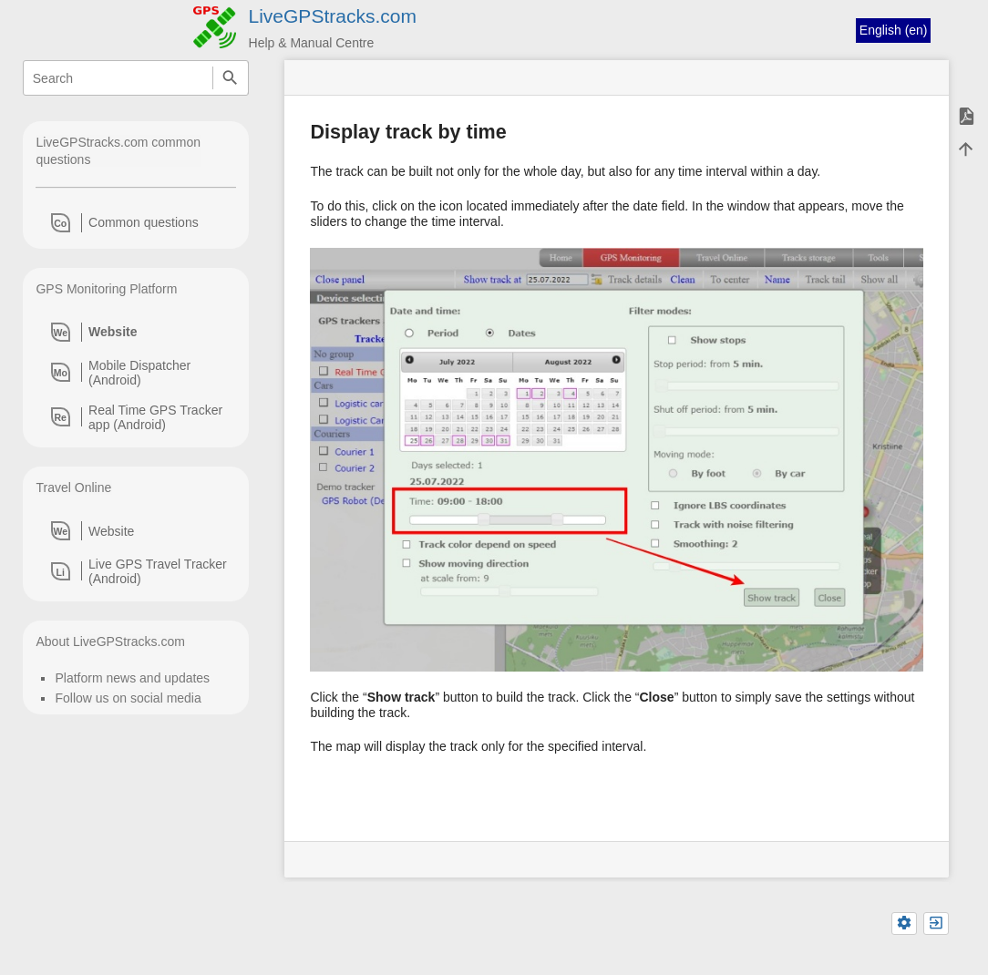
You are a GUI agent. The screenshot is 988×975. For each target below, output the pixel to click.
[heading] (136, 222)
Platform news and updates (132, 678)
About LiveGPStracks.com (110, 641)
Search (230, 78)
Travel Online (73, 487)
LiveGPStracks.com (333, 15)
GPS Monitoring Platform (106, 289)
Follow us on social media (128, 698)
